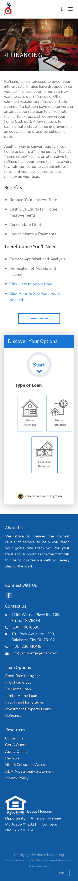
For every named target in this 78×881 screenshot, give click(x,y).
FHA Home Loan (19, 682)
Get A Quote (15, 745)
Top (61, 873)
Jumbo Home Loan (21, 695)
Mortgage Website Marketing (39, 854)
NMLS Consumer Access (26, 764)
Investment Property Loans (28, 709)
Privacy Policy (16, 778)
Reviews (12, 758)
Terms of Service (35, 866)
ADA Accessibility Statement (29, 771)
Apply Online (16, 751)
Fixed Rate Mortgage (23, 676)
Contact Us (14, 738)
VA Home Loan (18, 689)
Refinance (13, 715)
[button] (39, 318)
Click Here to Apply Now (30, 283)
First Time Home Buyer (25, 702)
